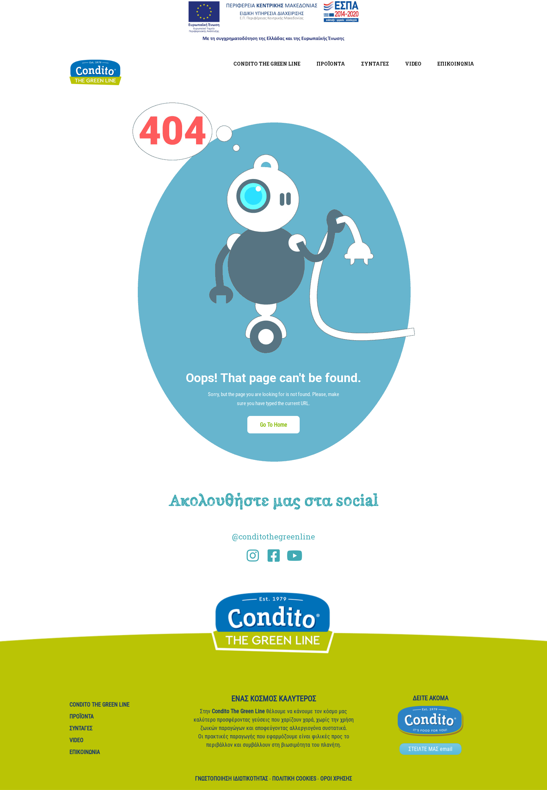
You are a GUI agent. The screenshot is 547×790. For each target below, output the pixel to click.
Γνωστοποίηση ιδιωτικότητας (231, 778)
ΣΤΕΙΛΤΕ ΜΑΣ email (430, 749)
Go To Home (273, 425)
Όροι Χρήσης (336, 778)
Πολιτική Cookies (294, 778)
